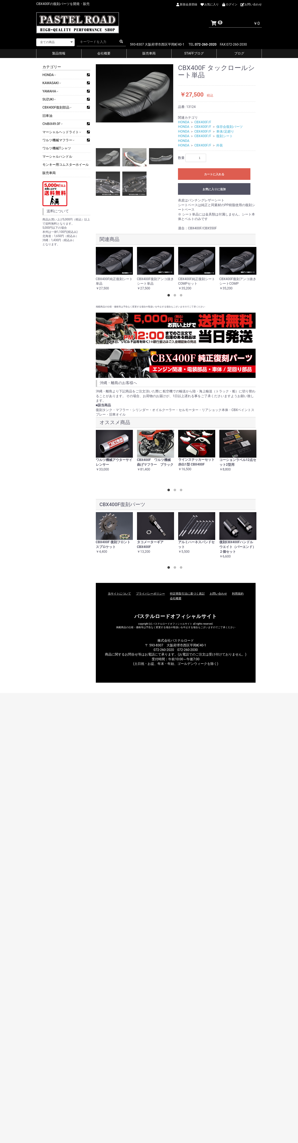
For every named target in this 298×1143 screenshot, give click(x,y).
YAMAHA (50, 91)
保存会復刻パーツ (229, 127)
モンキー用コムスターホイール (65, 165)
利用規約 (238, 593)
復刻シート (224, 136)
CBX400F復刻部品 (56, 107)
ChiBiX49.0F (52, 124)
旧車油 (47, 116)
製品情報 (58, 53)
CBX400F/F (202, 122)
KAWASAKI (51, 83)
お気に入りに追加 (214, 189)
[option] (134, 93)
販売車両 (149, 53)
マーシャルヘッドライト (61, 132)
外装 (219, 145)
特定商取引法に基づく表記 (187, 593)
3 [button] (182, 296)
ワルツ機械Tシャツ (56, 148)
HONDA (49, 75)
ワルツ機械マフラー (58, 140)
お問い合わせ (218, 593)
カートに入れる (214, 174)
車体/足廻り (225, 131)
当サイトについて (119, 593)
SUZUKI (48, 99)
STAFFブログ (194, 53)
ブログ (239, 53)
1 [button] (169, 296)
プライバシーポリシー (150, 593)
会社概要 (104, 53)
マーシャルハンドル (57, 156)
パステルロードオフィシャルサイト (175, 616)
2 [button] (176, 296)
